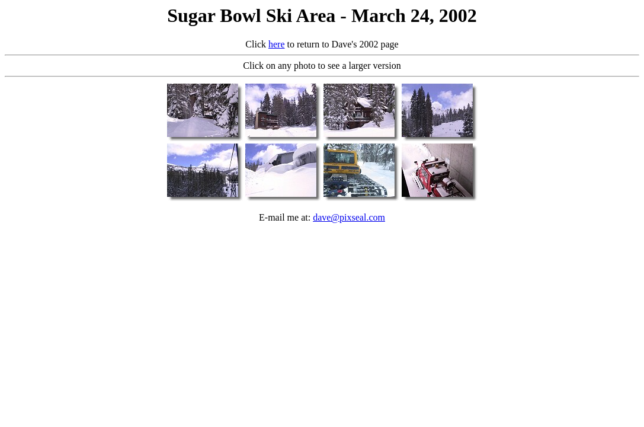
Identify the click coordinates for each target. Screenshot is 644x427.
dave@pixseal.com (349, 217)
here (276, 44)
